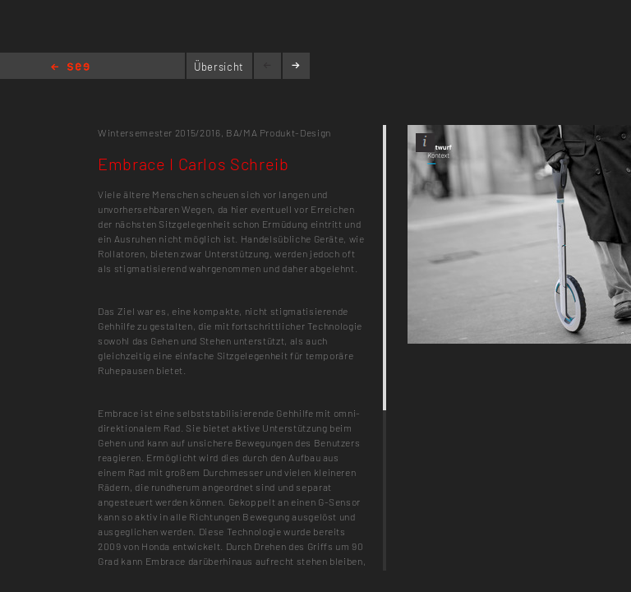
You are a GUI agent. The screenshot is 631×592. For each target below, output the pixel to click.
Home (70, 68)
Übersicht (219, 66)
